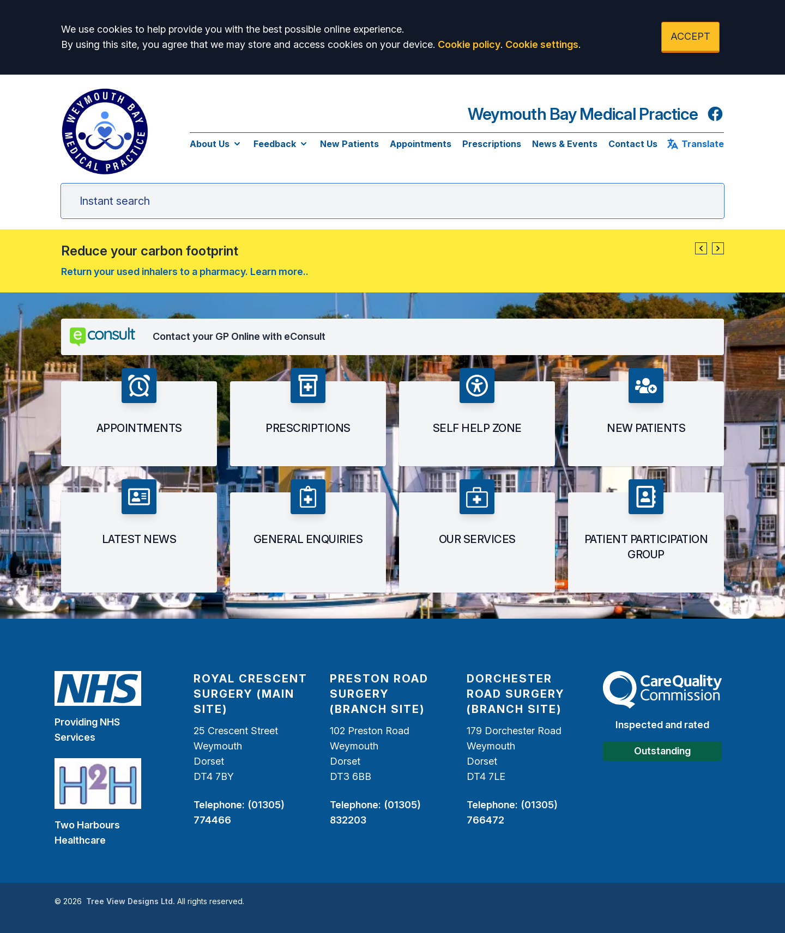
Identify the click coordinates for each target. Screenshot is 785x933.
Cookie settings (541, 44)
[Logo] (104, 131)
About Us (216, 143)
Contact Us (632, 143)
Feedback (281, 143)
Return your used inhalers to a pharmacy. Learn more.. (185, 271)
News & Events (564, 143)
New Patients (349, 143)
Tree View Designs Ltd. (130, 901)
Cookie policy (469, 44)
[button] (701, 248)
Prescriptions (491, 143)
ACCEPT (690, 36)
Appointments (420, 143)
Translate (695, 143)
